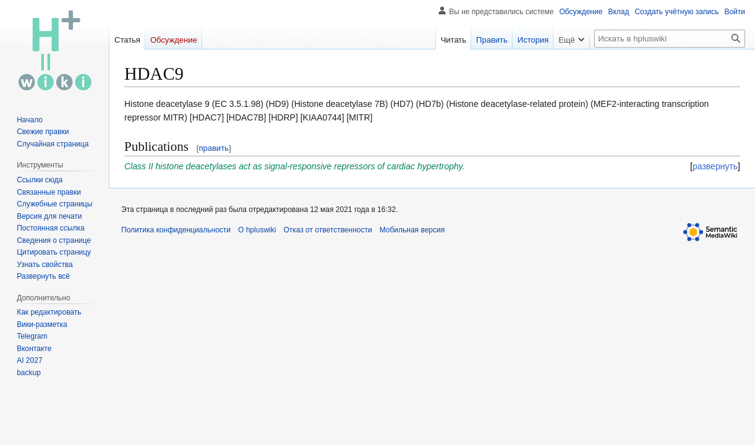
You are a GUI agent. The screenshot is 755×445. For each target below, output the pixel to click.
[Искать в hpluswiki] (669, 39)
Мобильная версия (412, 230)
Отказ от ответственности (327, 230)
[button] (43, 276)
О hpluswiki (257, 230)
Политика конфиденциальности (176, 230)
